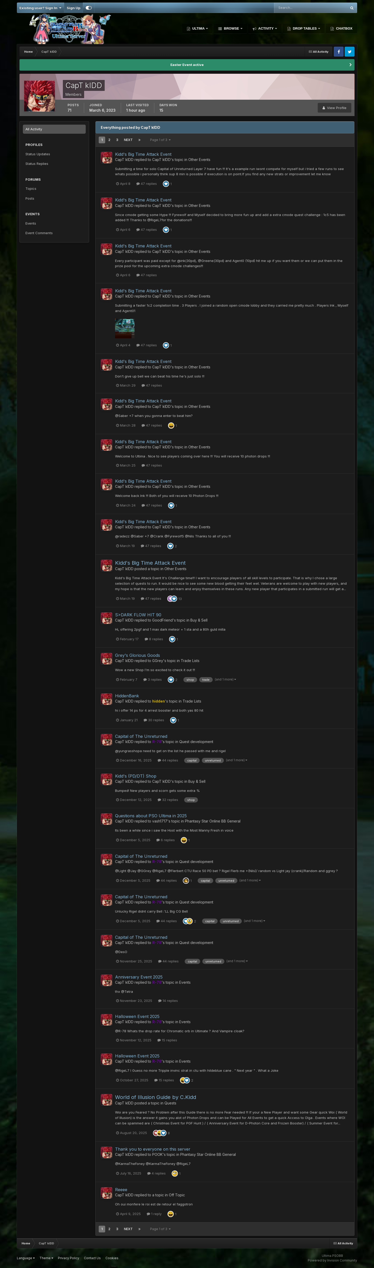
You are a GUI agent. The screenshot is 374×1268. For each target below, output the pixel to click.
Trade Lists (190, 660)
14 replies (168, 1001)
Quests (170, 1103)
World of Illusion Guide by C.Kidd (155, 1097)
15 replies (167, 1040)
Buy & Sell (199, 620)
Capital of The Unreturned (141, 736)
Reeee (121, 1189)
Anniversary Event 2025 (139, 977)
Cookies (111, 1258)
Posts (29, 198)
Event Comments (39, 233)
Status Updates (37, 154)
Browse (231, 28)
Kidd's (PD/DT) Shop (135, 776)
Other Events (199, 159)
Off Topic (177, 1195)
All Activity (33, 129)
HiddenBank (127, 695)
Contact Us (92, 1258)
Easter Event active (187, 65)
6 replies (165, 840)
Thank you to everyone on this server (152, 1149)
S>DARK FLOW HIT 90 (138, 614)
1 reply (154, 1214)
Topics (30, 188)
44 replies (168, 760)
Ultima (198, 28)
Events (30, 223)
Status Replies (36, 163)
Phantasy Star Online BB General (213, 821)
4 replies (156, 1173)
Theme (46, 1258)
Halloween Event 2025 (137, 1016)
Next (128, 140)
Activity (266, 28)
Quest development (196, 741)
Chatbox (343, 28)
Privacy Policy (68, 1258)
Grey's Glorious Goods (137, 655)
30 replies (154, 720)
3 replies (152, 679)
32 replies (168, 800)
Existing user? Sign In (40, 8)
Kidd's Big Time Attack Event (143, 154)
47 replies (146, 183)
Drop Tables (305, 28)
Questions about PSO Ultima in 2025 (151, 815)
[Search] (293, 8)
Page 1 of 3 (160, 140)
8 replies (154, 639)
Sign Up (73, 8)
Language (26, 1258)
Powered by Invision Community (332, 1260)
